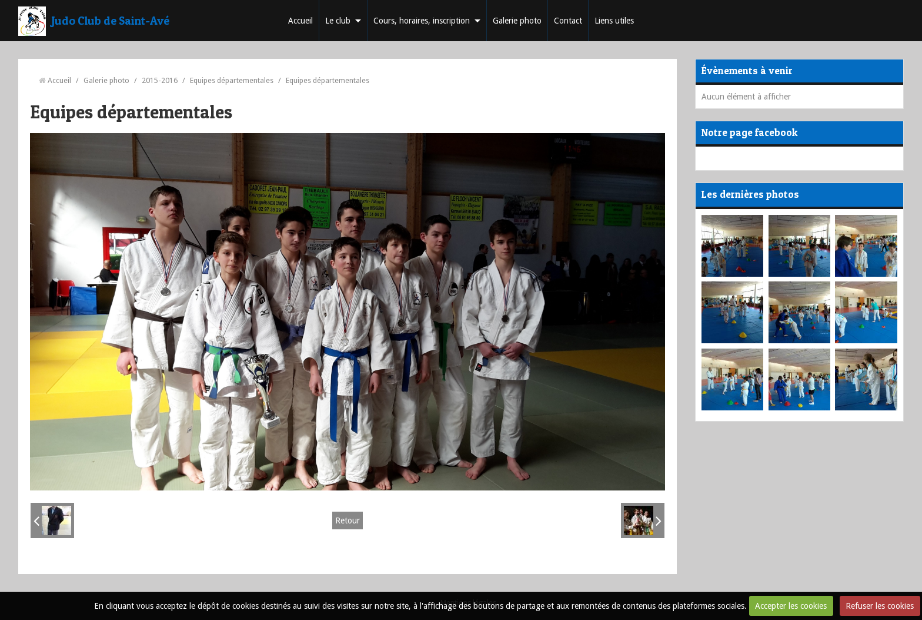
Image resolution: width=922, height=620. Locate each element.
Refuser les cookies (880, 606)
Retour (347, 520)
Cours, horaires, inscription (421, 20)
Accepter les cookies (791, 606)
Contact (568, 20)
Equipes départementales (231, 80)
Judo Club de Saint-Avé (110, 21)
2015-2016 (160, 80)
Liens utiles (614, 20)
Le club (337, 20)
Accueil (300, 20)
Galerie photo (517, 20)
